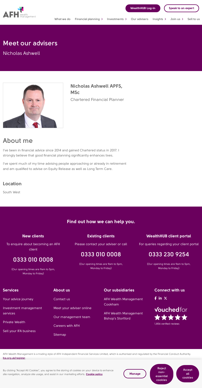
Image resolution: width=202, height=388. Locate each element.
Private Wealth (14, 322)
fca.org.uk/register (14, 357)
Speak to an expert (181, 8)
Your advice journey (18, 299)
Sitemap (60, 334)
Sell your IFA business (19, 331)
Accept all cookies (187, 374)
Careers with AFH (67, 326)
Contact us (62, 299)
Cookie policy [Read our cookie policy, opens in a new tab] (94, 374)
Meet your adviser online (73, 308)
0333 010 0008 (33, 259)
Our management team (72, 317)
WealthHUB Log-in (142, 8)
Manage (134, 374)
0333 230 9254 (169, 254)
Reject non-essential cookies (162, 374)
